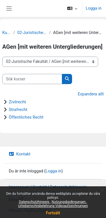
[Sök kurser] (32, 79)
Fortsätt (53, 213)
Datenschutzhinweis (34, 202)
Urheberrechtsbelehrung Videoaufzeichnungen (53, 206)
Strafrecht (18, 109)
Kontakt (20, 154)
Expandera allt (91, 94)
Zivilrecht (17, 101)
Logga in (93, 8)
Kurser (6, 32)
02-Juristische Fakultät (32, 32)
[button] (72, 8)
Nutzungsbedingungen (69, 202)
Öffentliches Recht (26, 117)
